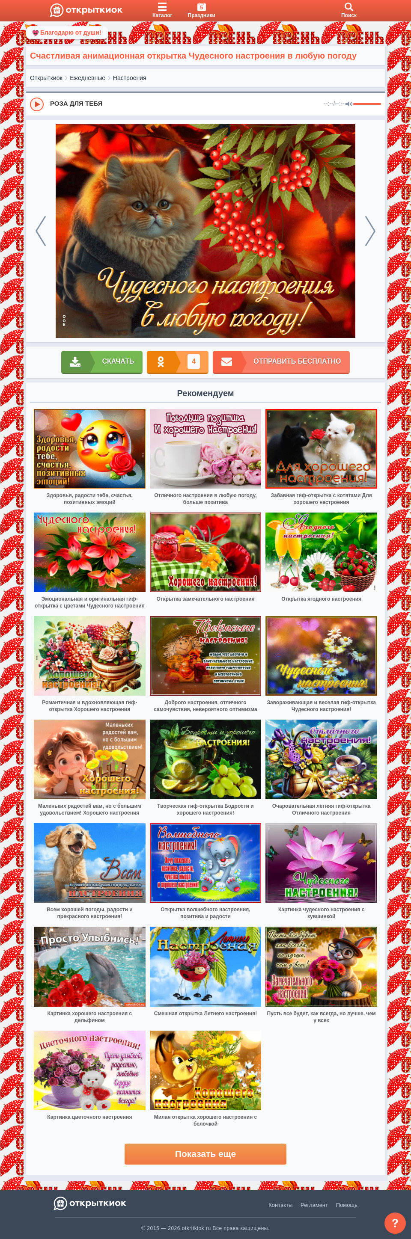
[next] (370, 231)
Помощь (346, 1205)
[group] (205, 104)
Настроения (129, 77)
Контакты (280, 1205)
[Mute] (349, 104)
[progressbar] (367, 104)
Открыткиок (46, 77)
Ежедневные (87, 77)
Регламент (314, 1205)
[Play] (37, 104)
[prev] (41, 231)
